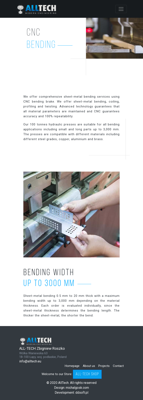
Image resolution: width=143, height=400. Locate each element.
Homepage (72, 366)
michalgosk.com (77, 388)
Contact (118, 366)
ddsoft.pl (81, 392)
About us (89, 366)
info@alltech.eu (30, 361)
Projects (104, 366)
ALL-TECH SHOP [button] (87, 374)
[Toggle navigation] (121, 9)
